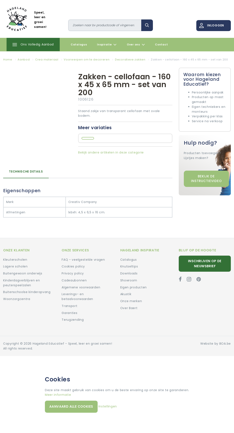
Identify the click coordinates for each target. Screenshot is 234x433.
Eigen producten (133, 287)
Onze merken (131, 301)
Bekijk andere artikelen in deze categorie (111, 152)
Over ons (136, 44)
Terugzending (73, 320)
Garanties (69, 313)
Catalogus (79, 44)
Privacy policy (73, 273)
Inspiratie (107, 44)
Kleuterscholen (15, 260)
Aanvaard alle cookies (71, 406)
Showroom (128, 280)
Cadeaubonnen (74, 280)
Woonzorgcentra (16, 299)
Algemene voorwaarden (81, 287)
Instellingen (107, 406)
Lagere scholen (15, 266)
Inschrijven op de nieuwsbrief (205, 263)
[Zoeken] (105, 25)
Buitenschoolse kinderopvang (27, 292)
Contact (161, 44)
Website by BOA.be (215, 343)
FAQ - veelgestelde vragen (83, 260)
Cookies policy (73, 266)
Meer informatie (58, 395)
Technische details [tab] (26, 171)
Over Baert (129, 308)
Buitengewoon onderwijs (22, 273)
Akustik (126, 294)
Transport (69, 306)
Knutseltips (129, 266)
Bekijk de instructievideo (206, 178)
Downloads (129, 273)
